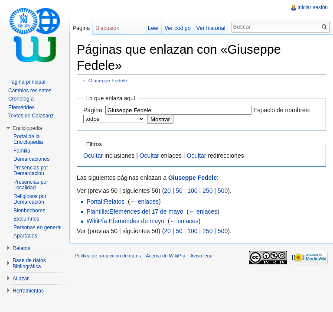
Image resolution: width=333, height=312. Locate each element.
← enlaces (144, 201)
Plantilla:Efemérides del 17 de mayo (134, 211)
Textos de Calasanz (31, 116)
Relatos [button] (21, 248)
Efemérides (21, 107)
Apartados (25, 236)
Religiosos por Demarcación (29, 199)
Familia (21, 151)
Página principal (26, 82)
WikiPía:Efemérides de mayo (125, 221)
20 (167, 190)
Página (81, 28)
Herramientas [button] (28, 291)
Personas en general (37, 227)
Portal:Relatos (105, 201)
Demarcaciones (31, 159)
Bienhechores (29, 211)
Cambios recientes (29, 91)
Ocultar (93, 155)
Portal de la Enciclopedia (28, 139)
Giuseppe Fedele (107, 80)
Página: (93, 110)
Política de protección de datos (108, 255)
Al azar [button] (21, 279)
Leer (153, 28)
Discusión (107, 28)
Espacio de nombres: (281, 110)
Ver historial (210, 28)
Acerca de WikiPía (165, 255)
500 (223, 190)
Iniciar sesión (312, 7)
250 (207, 190)
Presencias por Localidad (30, 185)
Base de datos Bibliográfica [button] (29, 263)
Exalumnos (26, 219)
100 (192, 190)
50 (179, 190)
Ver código (177, 28)
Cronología (21, 99)
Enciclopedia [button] (27, 128)
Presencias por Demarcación (30, 171)
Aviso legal (202, 255)
